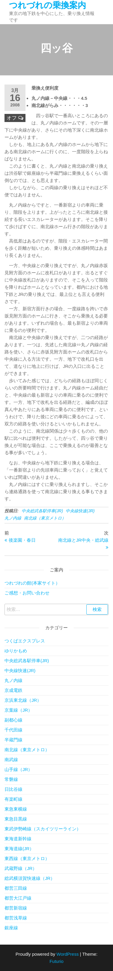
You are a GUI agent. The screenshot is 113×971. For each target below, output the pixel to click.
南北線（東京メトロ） (45, 518)
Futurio (56, 961)
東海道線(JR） (19, 848)
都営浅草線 (15, 917)
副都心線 (13, 719)
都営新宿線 (15, 907)
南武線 (11, 759)
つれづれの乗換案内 (47, 5)
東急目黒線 (15, 818)
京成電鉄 (13, 690)
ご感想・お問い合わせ (26, 592)
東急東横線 (15, 809)
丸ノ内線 (12, 518)
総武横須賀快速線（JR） (29, 878)
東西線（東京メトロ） (26, 858)
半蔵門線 (13, 739)
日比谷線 (13, 789)
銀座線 (11, 927)
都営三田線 (15, 888)
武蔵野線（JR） (20, 868)
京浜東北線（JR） (22, 700)
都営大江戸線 (17, 898)
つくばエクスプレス (24, 640)
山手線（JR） (18, 769)
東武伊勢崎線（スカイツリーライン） (42, 828)
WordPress (68, 954)
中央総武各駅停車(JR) (42, 510)
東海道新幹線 (17, 838)
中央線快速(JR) (80, 510)
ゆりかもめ (15, 650)
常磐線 (11, 779)
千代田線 (13, 729)
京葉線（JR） (18, 710)
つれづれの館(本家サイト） (32, 582)
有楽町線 (13, 799)
